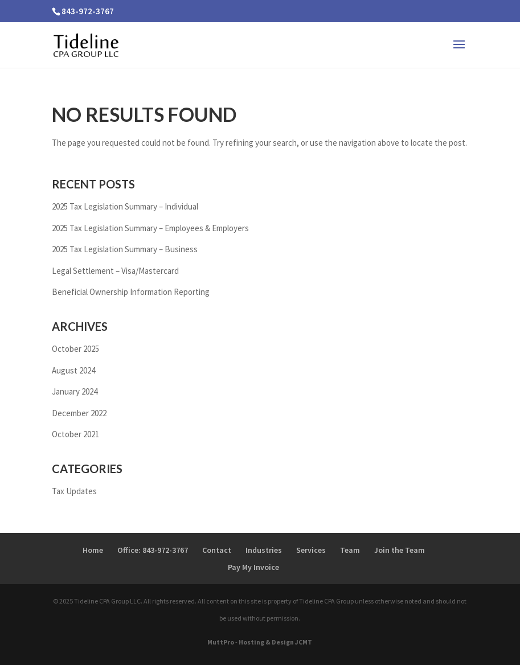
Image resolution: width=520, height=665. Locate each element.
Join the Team (399, 550)
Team (350, 550)
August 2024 (73, 370)
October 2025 (75, 348)
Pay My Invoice (253, 567)
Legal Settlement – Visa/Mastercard (115, 270)
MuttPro (220, 642)
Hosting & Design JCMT (275, 642)
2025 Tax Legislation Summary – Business (125, 249)
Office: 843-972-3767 (152, 550)
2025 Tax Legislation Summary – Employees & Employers (150, 228)
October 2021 (75, 434)
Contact (216, 550)
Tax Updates (74, 491)
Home (93, 550)
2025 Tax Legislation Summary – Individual (125, 206)
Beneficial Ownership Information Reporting (131, 291)
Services (311, 550)
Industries (263, 550)
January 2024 (74, 391)
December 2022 (79, 413)
